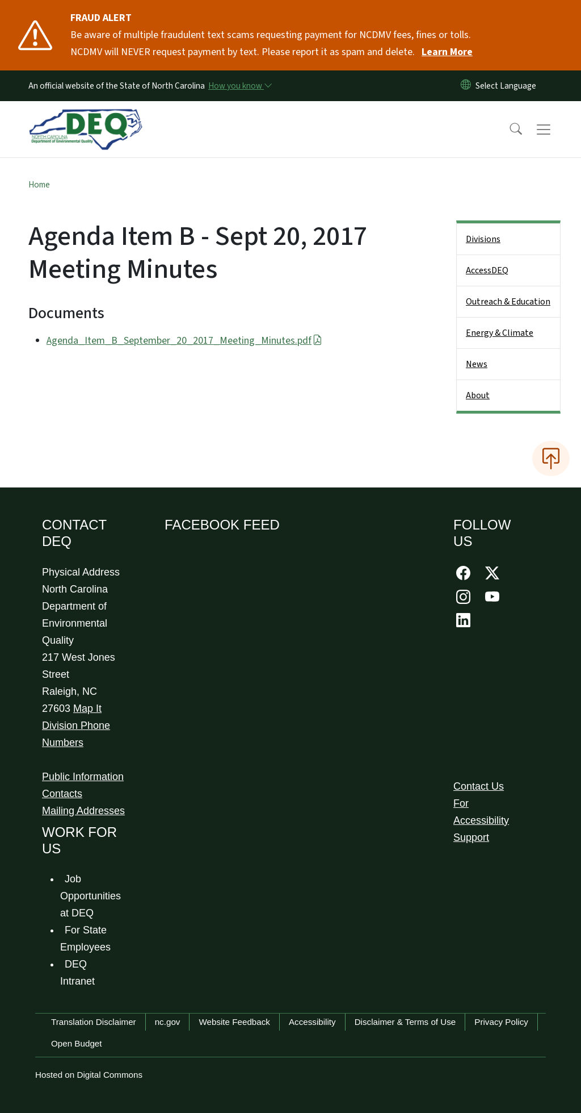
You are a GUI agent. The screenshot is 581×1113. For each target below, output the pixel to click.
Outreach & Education (508, 301)
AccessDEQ (487, 270)
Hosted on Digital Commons (88, 1074)
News (476, 364)
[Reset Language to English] (466, 85)
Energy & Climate (499, 333)
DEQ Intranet (77, 972)
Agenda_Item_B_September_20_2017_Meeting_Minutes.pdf (184, 341)
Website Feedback (234, 1022)
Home (39, 184)
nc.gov (167, 1022)
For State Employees (85, 938)
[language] (508, 85)
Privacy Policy (501, 1022)
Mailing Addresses (83, 810)
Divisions (483, 239)
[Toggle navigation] (554, 129)
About (478, 395)
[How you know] (239, 85)
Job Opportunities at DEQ (90, 896)
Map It (87, 708)
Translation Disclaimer (93, 1022)
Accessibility (312, 1022)
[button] (508, 129)
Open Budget (76, 1043)
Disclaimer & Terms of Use (405, 1022)
